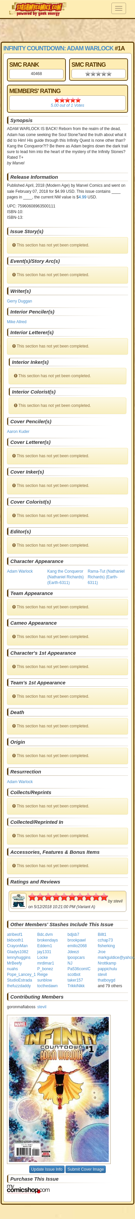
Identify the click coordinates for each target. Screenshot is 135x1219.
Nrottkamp (107, 963)
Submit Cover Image (86, 1169)
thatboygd (106, 980)
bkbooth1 (15, 940)
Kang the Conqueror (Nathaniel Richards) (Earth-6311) (65, 577)
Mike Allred (17, 322)
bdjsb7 (73, 934)
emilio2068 (77, 946)
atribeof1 (15, 934)
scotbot (74, 974)
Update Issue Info (47, 1169)
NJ (70, 963)
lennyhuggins (19, 957)
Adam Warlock (20, 571)
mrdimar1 (45, 963)
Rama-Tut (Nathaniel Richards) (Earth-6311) (106, 577)
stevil (102, 974)
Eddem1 (44, 946)
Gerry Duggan (19, 301)
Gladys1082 (17, 952)
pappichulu (107, 969)
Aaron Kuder (18, 431)
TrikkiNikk (76, 986)
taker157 (75, 980)
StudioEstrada (19, 980)
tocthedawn (47, 986)
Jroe (101, 952)
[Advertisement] (67, 30)
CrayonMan (17, 946)
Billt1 (102, 934)
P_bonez (45, 969)
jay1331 (44, 952)
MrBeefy (14, 963)
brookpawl (77, 940)
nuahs (12, 969)
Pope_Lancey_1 (21, 974)
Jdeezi (73, 952)
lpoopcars (76, 957)
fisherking (106, 946)
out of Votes (67, 105)
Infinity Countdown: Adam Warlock (58, 48)
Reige (42, 974)
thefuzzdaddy (19, 986)
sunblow (44, 980)
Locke (42, 957)
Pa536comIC (79, 969)
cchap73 (105, 940)
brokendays (47, 940)
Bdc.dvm (45, 934)
